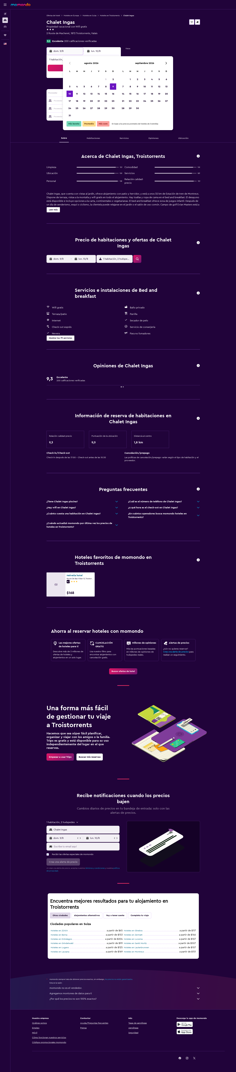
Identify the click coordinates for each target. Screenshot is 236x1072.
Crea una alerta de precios (176, 652)
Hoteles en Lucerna (133, 939)
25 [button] (77, 108)
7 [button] (98, 86)
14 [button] (99, 94)
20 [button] (91, 101)
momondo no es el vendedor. (125, 988)
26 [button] (84, 108)
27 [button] (91, 108)
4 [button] (77, 86)
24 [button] (69, 108)
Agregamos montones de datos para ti (125, 993)
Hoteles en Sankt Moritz (135, 943)
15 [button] (106, 94)
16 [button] (113, 94)
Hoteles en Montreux (134, 952)
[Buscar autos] (5, 27)
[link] (123, 671)
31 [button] (70, 115)
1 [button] (105, 79)
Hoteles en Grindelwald (62, 943)
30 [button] (113, 108)
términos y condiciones (95, 868)
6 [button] (91, 86)
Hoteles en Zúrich (59, 931)
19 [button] (84, 101)
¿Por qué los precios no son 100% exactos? (125, 999)
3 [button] (69, 86)
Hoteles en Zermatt (133, 935)
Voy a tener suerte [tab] (115, 915)
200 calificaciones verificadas (80, 41)
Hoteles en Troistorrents (110, 15)
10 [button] (69, 94)
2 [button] (113, 79)
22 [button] (105, 101)
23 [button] (113, 101)
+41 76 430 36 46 (56, 37)
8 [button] (106, 86)
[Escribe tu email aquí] (86, 846)
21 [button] (99, 101)
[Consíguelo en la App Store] (185, 1031)
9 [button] (113, 86)
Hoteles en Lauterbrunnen (136, 948)
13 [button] (91, 94)
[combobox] (86, 830)
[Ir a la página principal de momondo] (20, 4)
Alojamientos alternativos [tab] (87, 915)
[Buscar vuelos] (5, 14)
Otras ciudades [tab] (60, 915)
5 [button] (84, 86)
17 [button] (70, 101)
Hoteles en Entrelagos (61, 939)
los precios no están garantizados (118, 979)
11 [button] (77, 94)
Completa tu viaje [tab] (140, 915)
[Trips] (5, 35)
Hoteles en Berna (59, 935)
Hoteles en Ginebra (133, 931)
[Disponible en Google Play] (185, 1024)
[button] (5, 4)
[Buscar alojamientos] (5, 20)
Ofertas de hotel (53, 15)
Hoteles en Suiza (89, 15)
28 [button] (98, 108)
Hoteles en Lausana (60, 952)
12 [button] (84, 94)
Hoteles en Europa (71, 15)
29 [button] (105, 108)
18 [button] (77, 101)
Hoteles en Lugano (60, 948)
